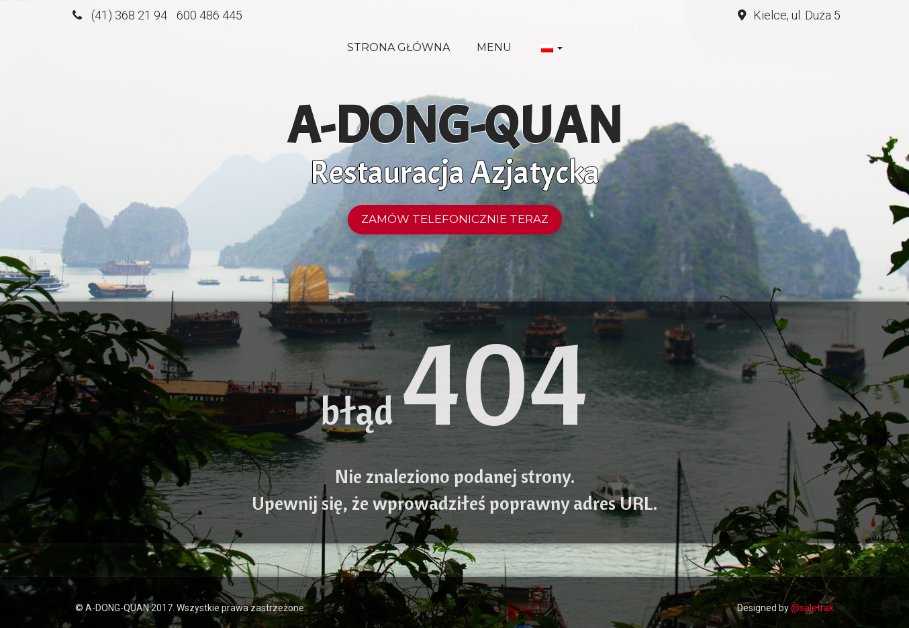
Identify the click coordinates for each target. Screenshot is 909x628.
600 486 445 (209, 15)
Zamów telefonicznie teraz (454, 219)
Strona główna (398, 47)
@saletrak (812, 607)
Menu (494, 47)
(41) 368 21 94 (129, 15)
